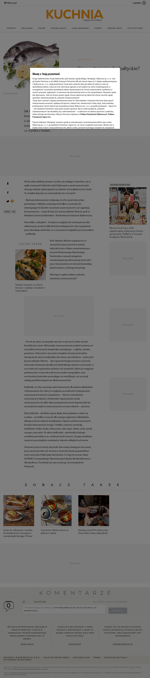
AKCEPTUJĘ (109, 124)
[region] (75, 98)
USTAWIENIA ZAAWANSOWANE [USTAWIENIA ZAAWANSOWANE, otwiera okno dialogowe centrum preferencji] (49, 124)
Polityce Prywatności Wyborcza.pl (93, 114)
